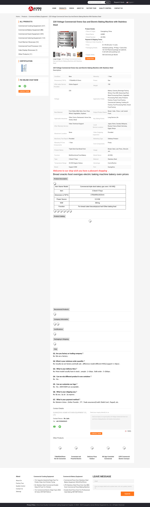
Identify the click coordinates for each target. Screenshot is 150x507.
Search (108, 2)
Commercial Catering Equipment (29, 38)
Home (54, 8)
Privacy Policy (31, 505)
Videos (71, 8)
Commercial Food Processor (28, 46)
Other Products (23, 54)
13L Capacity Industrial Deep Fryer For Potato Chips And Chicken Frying (46, 481)
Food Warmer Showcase (27, 42)
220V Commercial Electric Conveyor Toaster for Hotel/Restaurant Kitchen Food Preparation (124, 458)
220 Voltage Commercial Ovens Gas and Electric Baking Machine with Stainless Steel (67, 61)
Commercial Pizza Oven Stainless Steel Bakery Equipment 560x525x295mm (76, 481)
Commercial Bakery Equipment (38, 16)
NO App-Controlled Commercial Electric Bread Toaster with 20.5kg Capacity (108, 458)
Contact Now (90, 58)
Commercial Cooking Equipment (29, 26)
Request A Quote (119, 2)
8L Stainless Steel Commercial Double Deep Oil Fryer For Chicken (46, 486)
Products (62, 8)
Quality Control (105, 8)
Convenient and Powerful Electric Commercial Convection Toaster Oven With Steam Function (76, 458)
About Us (80, 8)
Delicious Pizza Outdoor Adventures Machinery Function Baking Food (92, 458)
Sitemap (18, 491)
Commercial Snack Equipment (29, 34)
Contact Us (118, 8)
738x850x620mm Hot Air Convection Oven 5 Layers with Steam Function (60, 458)
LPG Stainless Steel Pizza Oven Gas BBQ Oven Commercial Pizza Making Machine (77, 486)
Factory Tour (91, 8)
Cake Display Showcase (26, 50)
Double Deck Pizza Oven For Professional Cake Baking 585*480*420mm (77, 491)
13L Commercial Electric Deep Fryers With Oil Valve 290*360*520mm (48, 491)
